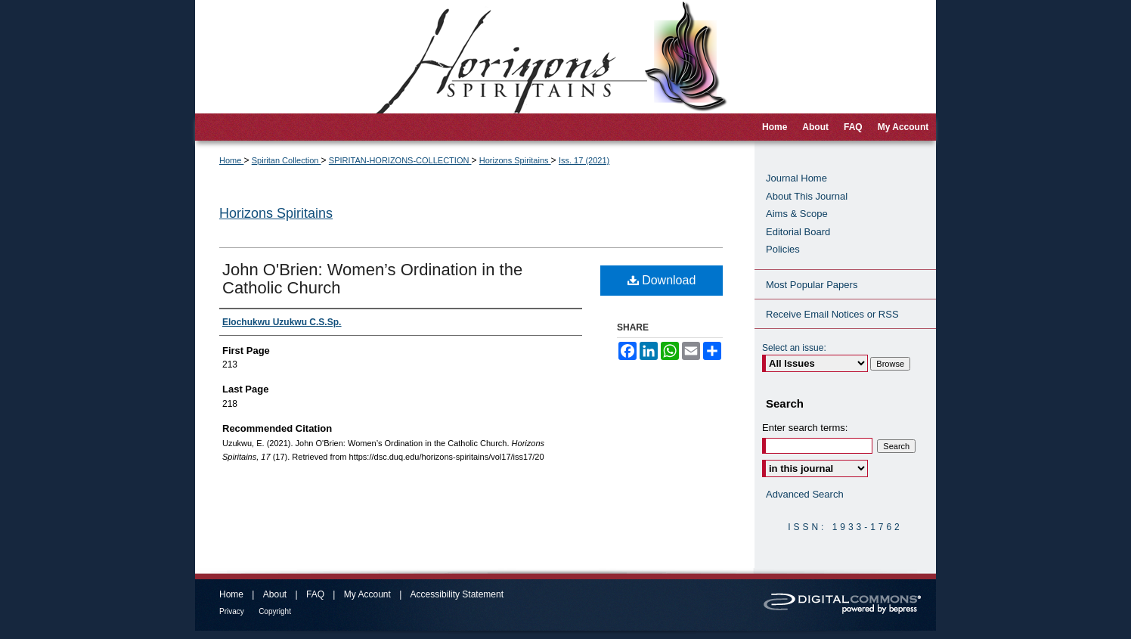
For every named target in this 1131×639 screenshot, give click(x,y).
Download (661, 280)
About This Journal (806, 196)
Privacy (231, 611)
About (275, 594)
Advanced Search (805, 494)
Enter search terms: (804, 427)
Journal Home (796, 178)
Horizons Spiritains (515, 160)
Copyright (275, 611)
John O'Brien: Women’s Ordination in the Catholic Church (372, 278)
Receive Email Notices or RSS (832, 314)
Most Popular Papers (811, 284)
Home (231, 160)
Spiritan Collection (286, 160)
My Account (367, 594)
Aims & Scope (797, 213)
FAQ (315, 594)
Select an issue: (794, 348)
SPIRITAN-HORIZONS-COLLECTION (400, 160)
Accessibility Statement (457, 594)
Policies (783, 249)
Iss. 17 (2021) (584, 160)
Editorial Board (798, 231)
